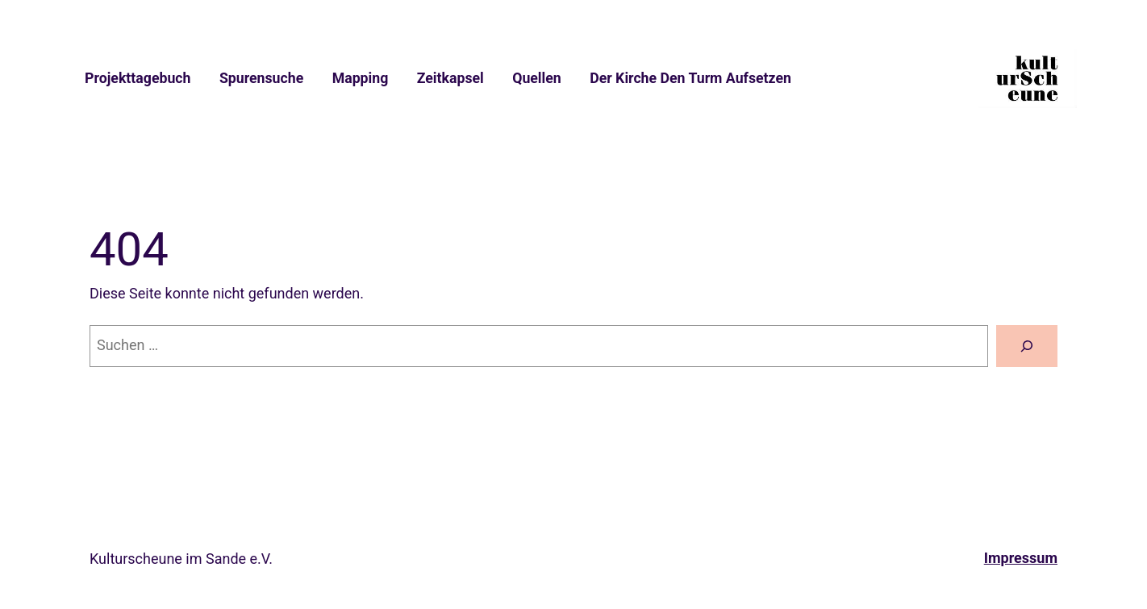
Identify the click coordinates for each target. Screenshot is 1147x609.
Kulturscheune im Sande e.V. (181, 558)
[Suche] (1026, 346)
